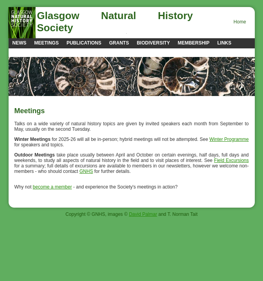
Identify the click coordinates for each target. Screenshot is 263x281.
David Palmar (143, 214)
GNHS (86, 171)
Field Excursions (231, 160)
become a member (52, 187)
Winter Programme (229, 139)
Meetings (46, 43)
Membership (193, 43)
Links (224, 43)
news (20, 43)
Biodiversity (153, 43)
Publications (83, 43)
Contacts (25, 52)
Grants (119, 43)
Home (240, 22)
